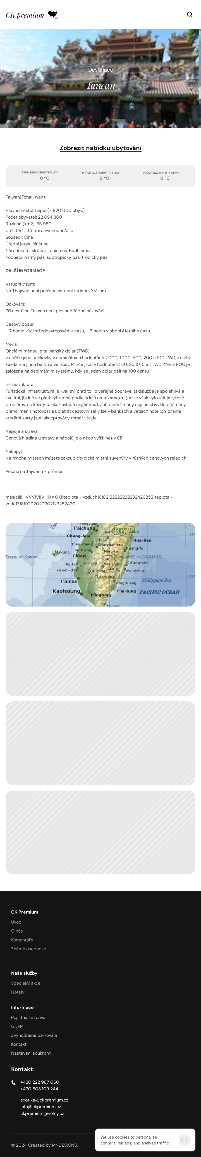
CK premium (25, 14)
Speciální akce (25, 983)
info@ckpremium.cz (40, 1107)
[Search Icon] (189, 14)
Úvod (16, 922)
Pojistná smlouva (28, 1017)
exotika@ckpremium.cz (44, 1100)
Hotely (18, 992)
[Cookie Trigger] (31, 1053)
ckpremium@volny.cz (42, 1113)
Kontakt (19, 1044)
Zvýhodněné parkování (34, 1035)
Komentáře (22, 940)
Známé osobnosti (28, 949)
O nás (17, 931)
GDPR (17, 1026)
